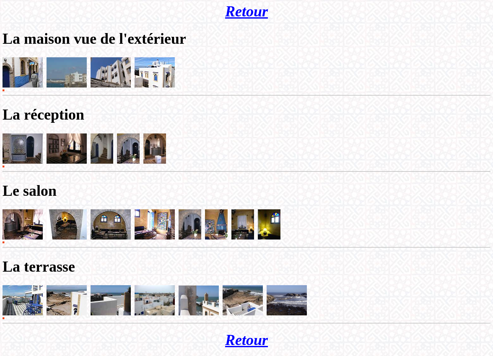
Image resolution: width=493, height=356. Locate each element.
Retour (246, 11)
